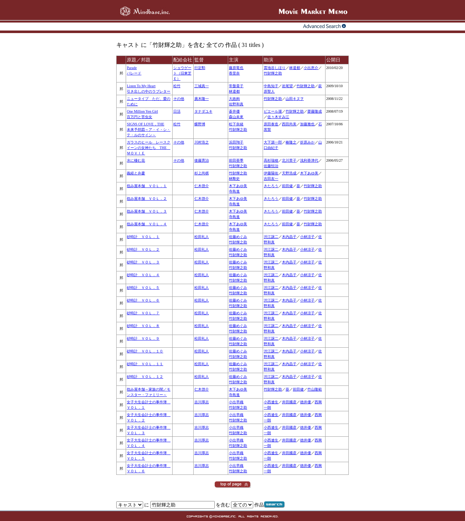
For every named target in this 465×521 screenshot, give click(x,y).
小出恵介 (311, 68)
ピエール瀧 (273, 111)
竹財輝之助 (273, 73)
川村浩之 (201, 142)
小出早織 (236, 402)
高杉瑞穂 (271, 160)
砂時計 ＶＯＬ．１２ (145, 377)
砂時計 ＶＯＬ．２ (143, 249)
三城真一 (201, 86)
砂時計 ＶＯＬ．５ (143, 288)
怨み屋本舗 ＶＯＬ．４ (147, 224)
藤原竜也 (236, 68)
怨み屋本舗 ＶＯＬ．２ (147, 199)
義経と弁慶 (136, 173)
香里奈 (234, 73)
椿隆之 (291, 142)
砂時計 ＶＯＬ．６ (143, 300)
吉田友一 (271, 179)
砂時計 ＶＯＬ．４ (143, 275)
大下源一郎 (273, 142)
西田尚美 (289, 124)
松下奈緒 (236, 124)
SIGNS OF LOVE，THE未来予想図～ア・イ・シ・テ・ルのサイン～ (148, 129)
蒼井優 (234, 111)
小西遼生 (271, 402)
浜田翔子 (236, 142)
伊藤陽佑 (271, 173)
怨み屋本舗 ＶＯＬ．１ (147, 186)
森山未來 (236, 117)
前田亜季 (236, 160)
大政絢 (234, 99)
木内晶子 (289, 237)
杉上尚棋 (201, 173)
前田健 (287, 186)
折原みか (307, 142)
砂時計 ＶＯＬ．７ (143, 313)
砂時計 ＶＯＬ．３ (143, 262)
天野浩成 (289, 173)
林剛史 (234, 179)
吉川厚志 (201, 402)
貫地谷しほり (275, 68)
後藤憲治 (201, 160)
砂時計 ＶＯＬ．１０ (145, 351)
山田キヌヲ (295, 99)
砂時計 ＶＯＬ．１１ (145, 364)
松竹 (177, 86)
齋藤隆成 (314, 111)
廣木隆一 (201, 99)
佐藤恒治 (271, 166)
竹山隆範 (314, 389)
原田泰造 (271, 124)
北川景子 (289, 160)
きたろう (271, 186)
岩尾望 (287, 86)
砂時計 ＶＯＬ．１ (143, 237)
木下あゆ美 (309, 173)
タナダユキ (203, 111)
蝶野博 (199, 124)
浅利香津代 (309, 160)
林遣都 (294, 68)
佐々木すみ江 (278, 117)
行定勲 (199, 68)
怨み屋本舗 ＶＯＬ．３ (147, 211)
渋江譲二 (271, 237)
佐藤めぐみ (238, 237)
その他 (178, 99)
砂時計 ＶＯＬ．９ (143, 338)
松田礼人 (201, 237)
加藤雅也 (307, 124)
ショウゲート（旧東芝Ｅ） (182, 73)
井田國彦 (289, 402)
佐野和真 (236, 104)
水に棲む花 (136, 160)
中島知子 (271, 86)
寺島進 (234, 191)
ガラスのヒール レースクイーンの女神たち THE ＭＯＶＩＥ (148, 147)
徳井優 (305, 402)
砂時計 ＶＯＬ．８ (143, 326)
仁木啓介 (201, 186)
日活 (177, 111)
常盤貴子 (236, 86)
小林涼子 (307, 237)
